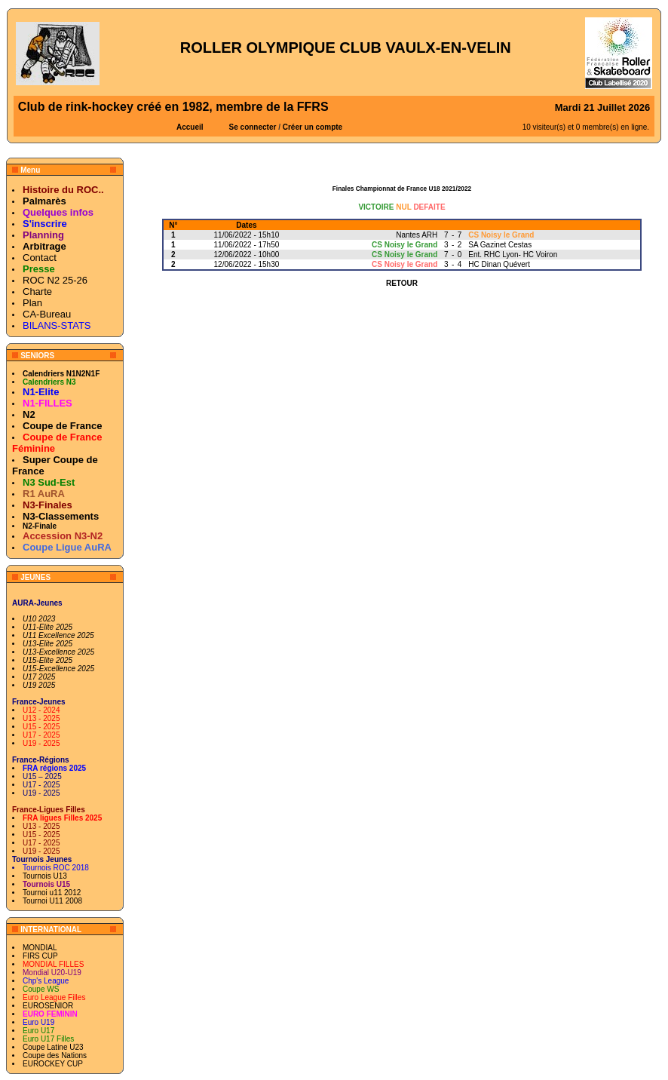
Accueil (190, 127)
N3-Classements (61, 516)
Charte (37, 291)
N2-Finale (40, 526)
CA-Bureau (47, 314)
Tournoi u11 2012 (52, 892)
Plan (32, 302)
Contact (40, 257)
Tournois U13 (45, 876)
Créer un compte (312, 127)
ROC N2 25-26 (55, 280)
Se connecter (253, 127)
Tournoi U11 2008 (52, 901)
